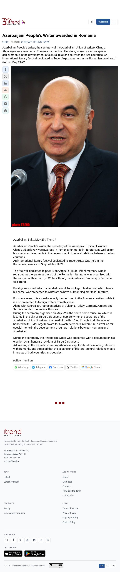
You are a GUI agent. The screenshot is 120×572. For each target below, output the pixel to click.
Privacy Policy (69, 513)
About (65, 477)
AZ (107, 566)
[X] (20, 540)
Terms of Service (70, 508)
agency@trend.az (11, 461)
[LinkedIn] (41, 540)
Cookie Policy (68, 522)
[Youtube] (27, 540)
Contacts (66, 486)
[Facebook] (13, 540)
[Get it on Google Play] (34, 553)
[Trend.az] (13, 21)
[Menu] (114, 22)
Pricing (7, 508)
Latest (7, 477)
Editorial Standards (71, 491)
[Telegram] (34, 540)
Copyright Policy (70, 517)
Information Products (14, 513)
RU (113, 566)
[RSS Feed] (48, 540)
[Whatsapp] (6, 540)
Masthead (67, 481)
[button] (5, 69)
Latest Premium (11, 481)
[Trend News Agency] (12, 432)
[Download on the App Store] (13, 553)
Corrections (68, 495)
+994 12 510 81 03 (12, 457)
